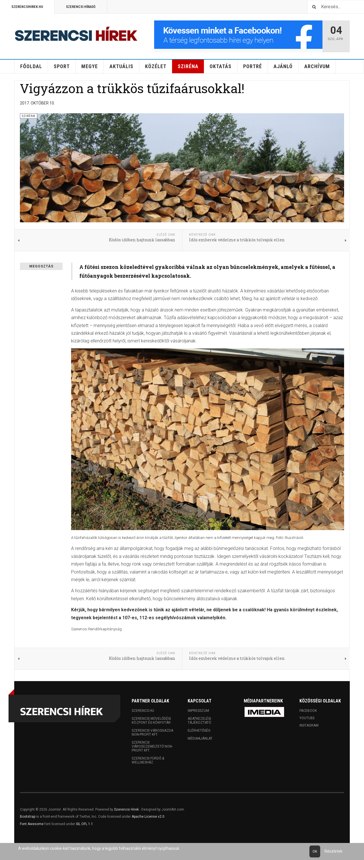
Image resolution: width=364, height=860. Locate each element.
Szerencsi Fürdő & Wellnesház (148, 760)
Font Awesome (32, 824)
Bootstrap (27, 817)
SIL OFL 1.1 (84, 824)
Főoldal (31, 66)
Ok (315, 851)
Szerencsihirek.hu (27, 7)
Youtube (307, 718)
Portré (252, 66)
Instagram (308, 725)
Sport (62, 66)
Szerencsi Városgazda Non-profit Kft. (152, 732)
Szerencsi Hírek (126, 809)
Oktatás (220, 66)
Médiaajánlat (200, 738)
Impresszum (198, 711)
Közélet (155, 66)
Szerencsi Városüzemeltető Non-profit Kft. (152, 746)
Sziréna (188, 66)
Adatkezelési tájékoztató (199, 721)
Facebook (308, 711)
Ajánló (283, 66)
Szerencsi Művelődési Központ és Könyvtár (151, 721)
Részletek (333, 851)
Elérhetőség (199, 731)
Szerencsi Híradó (81, 7)
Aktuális (121, 66)
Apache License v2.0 (148, 817)
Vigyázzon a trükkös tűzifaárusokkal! (132, 88)
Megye (89, 66)
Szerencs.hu (143, 711)
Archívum (317, 66)
